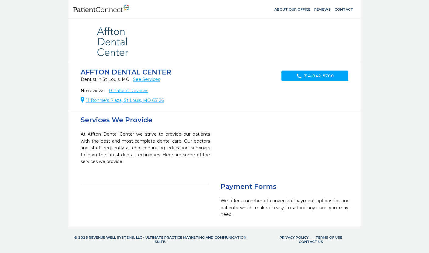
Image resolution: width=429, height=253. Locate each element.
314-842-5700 (315, 76)
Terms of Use (329, 237)
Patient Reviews (128, 90)
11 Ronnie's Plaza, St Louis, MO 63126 (125, 100)
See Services (146, 79)
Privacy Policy (294, 237)
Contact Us (311, 242)
